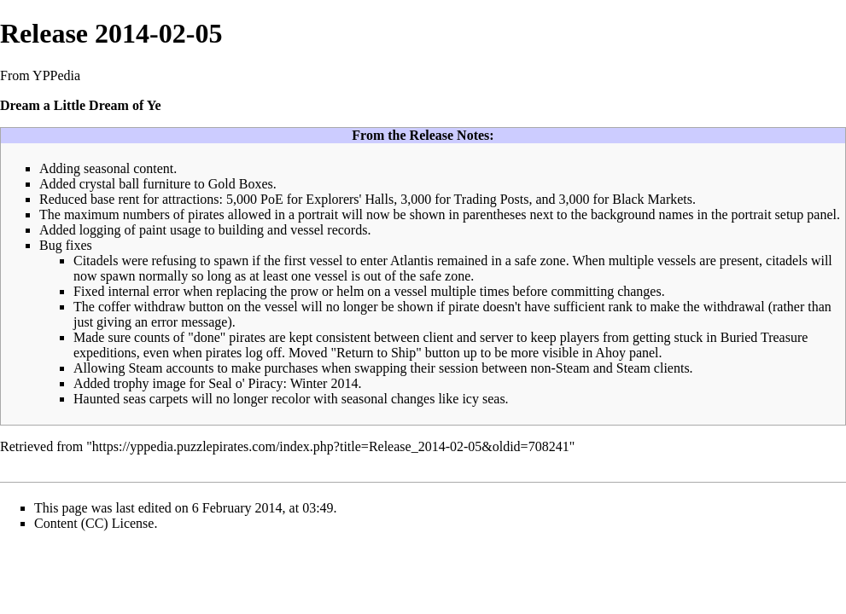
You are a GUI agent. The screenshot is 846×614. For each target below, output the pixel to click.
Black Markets (652, 199)
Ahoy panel (626, 352)
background (623, 214)
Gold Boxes (240, 184)
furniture (166, 184)
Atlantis (412, 260)
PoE (271, 199)
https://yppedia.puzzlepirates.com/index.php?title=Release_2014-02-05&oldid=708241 (330, 446)
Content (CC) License (94, 523)
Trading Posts (491, 199)
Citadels (95, 260)
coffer (114, 306)
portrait (318, 214)
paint (152, 230)
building (241, 230)
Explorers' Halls (350, 199)
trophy (131, 383)
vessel (307, 230)
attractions (190, 199)
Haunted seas (109, 398)
